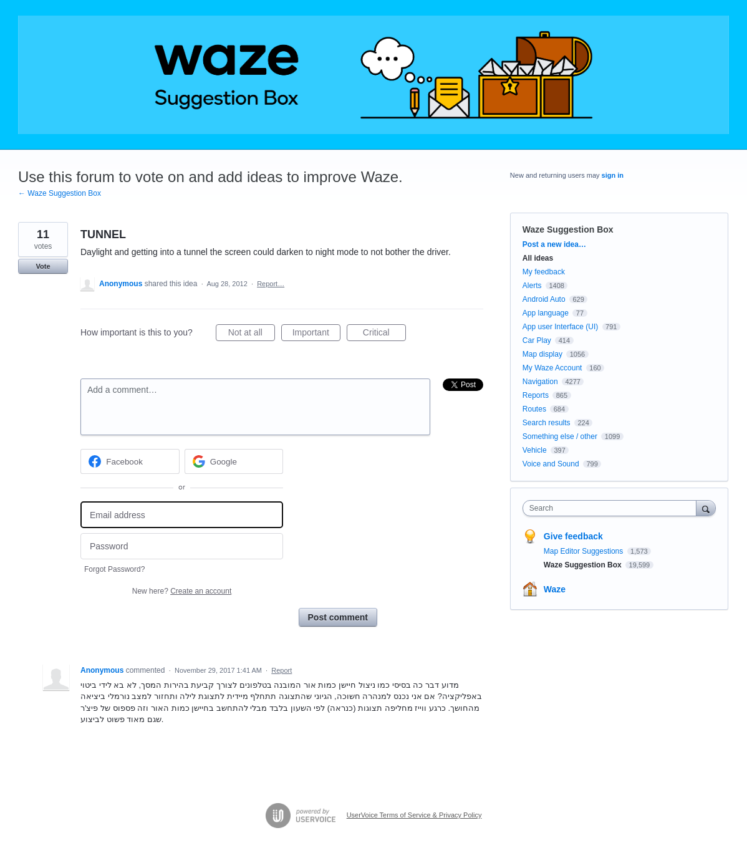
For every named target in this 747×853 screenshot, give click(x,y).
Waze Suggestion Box (568, 229)
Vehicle (535, 450)
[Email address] (181, 514)
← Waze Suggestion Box (59, 193)
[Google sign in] (234, 461)
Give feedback (573, 536)
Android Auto (544, 299)
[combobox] (612, 508)
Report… (270, 283)
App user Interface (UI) (560, 326)
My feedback (544, 271)
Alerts (532, 285)
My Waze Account (552, 368)
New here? (181, 591)
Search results (547, 422)
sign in (613, 175)
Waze (555, 589)
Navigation (540, 381)
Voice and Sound (551, 464)
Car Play (537, 340)
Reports (536, 395)
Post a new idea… (554, 244)
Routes (534, 409)
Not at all (251, 334)
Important (316, 334)
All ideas (538, 258)
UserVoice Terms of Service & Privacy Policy (414, 815)
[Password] (181, 546)
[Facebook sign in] (130, 461)
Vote (43, 266)
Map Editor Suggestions (584, 551)
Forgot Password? (114, 569)
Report (281, 670)
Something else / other (560, 436)
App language (546, 313)
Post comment (338, 617)
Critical (384, 334)
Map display (542, 354)
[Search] (706, 508)
